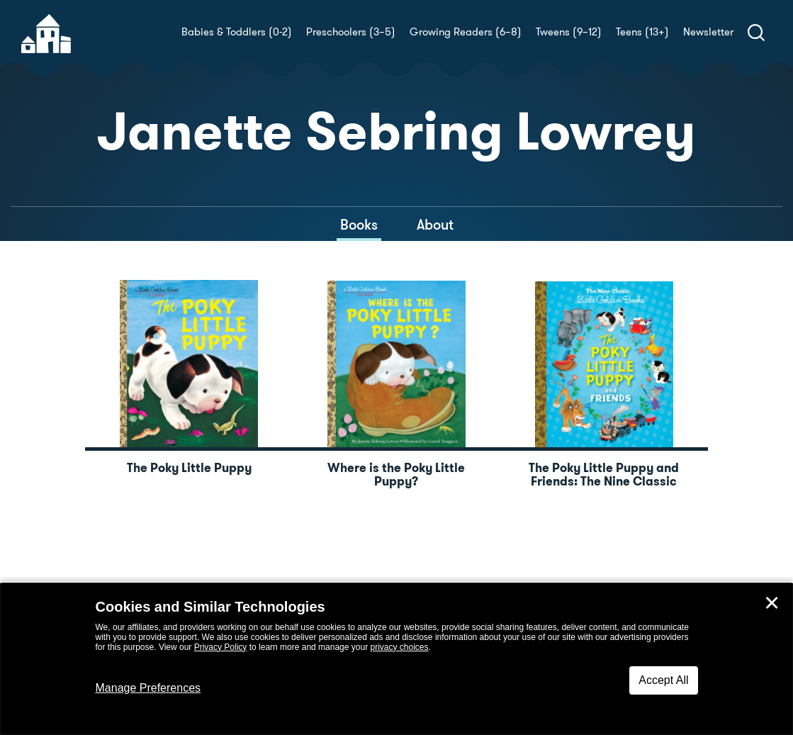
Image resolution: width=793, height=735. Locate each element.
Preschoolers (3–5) (350, 32)
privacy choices (399, 647)
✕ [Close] (771, 603)
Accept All (663, 680)
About (435, 225)
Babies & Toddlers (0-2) (236, 32)
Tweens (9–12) (569, 32)
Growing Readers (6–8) (466, 32)
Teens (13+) (642, 32)
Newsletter (708, 32)
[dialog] (396, 659)
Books (359, 225)
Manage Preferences (148, 688)
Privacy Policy (220, 647)
